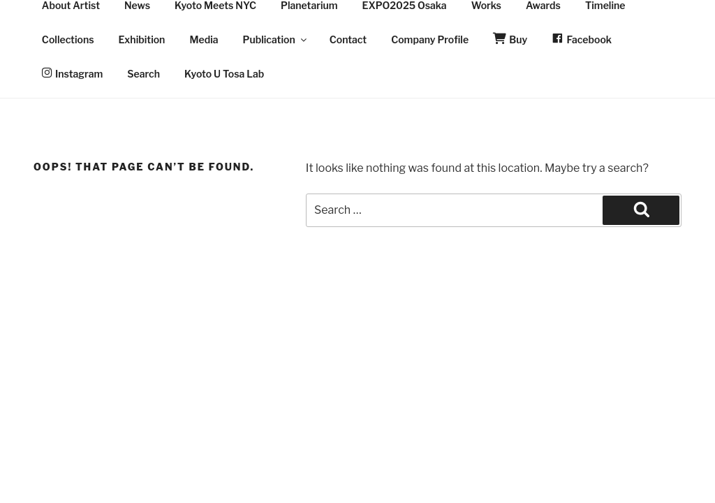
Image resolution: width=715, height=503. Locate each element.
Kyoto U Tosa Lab (224, 74)
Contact (348, 39)
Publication (276, 39)
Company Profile (430, 39)
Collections (68, 39)
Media (203, 39)
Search (143, 74)
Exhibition (142, 39)
